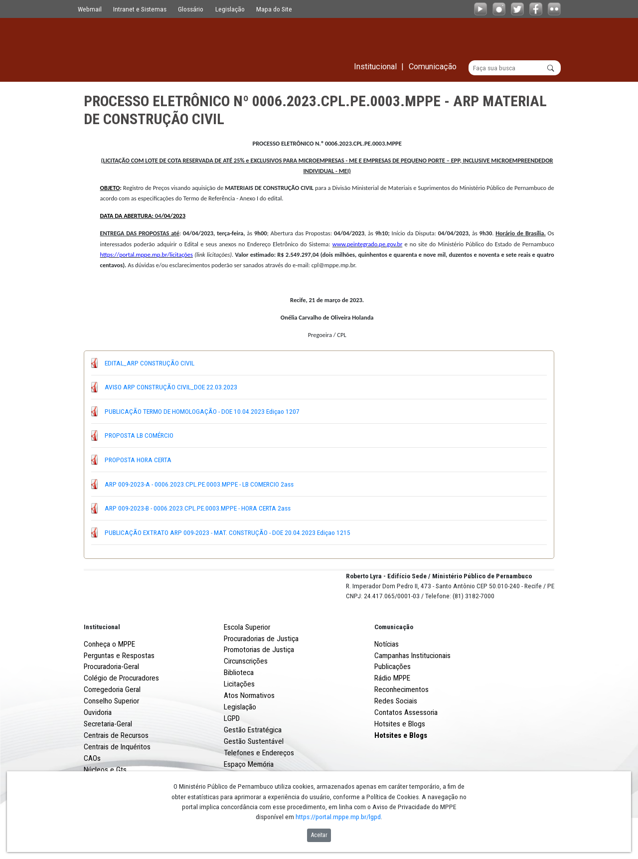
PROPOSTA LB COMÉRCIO (139, 435)
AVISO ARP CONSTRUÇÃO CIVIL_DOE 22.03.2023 (171, 387)
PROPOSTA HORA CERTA (138, 460)
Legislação (230, 9)
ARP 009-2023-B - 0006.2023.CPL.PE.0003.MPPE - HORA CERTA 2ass (198, 508)
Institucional (102, 664)
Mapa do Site (274, 9)
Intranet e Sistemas (139, 9)
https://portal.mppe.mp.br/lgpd (338, 817)
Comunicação (393, 664)
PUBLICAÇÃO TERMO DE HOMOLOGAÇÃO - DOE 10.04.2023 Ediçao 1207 (202, 411)
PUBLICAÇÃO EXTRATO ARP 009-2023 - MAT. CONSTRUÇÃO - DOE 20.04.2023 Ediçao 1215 (227, 532)
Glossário (190, 9)
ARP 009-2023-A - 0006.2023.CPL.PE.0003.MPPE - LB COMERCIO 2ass (199, 484)
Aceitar (319, 835)
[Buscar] (515, 67)
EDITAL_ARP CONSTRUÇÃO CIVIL (149, 363)
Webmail (90, 9)
